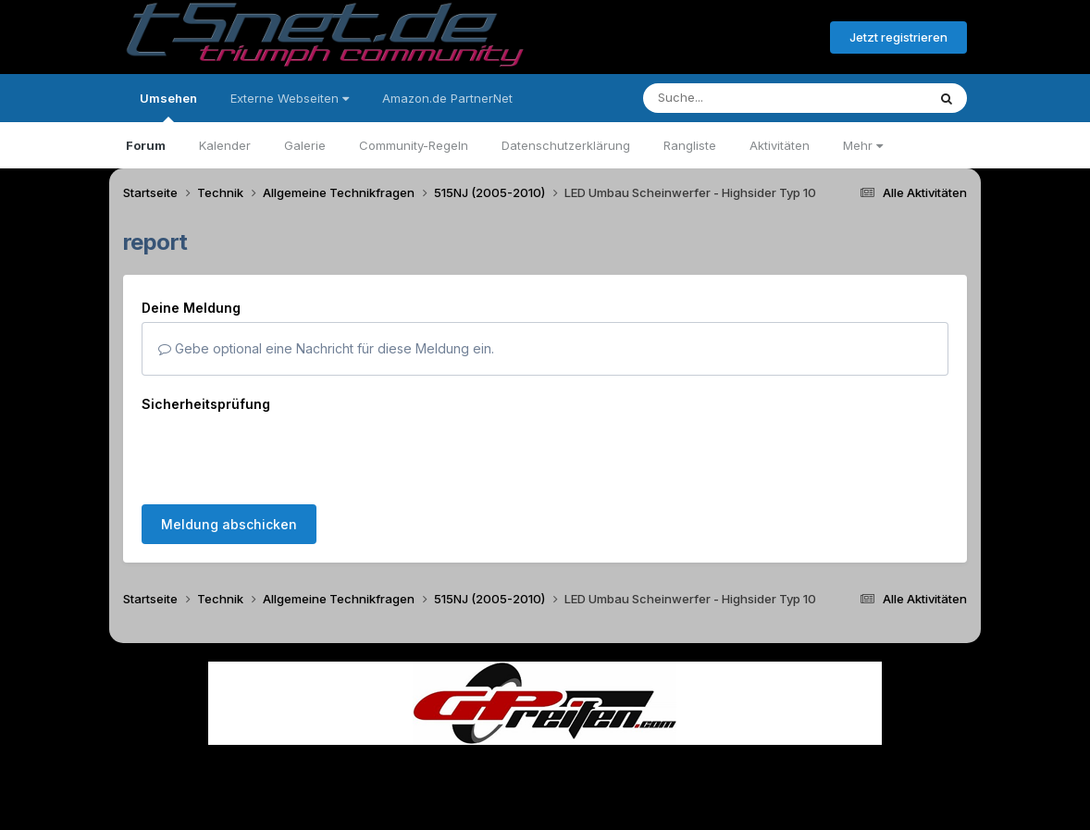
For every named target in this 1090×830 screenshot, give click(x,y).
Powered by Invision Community (545, 812)
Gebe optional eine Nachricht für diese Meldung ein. (326, 348)
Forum (146, 145)
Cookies (728, 773)
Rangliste (689, 145)
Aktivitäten (779, 145)
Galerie (305, 145)
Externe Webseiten (289, 98)
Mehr (863, 145)
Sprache (367, 773)
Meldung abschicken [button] (229, 524)
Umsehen (168, 106)
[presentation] (282, 454)
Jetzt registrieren (898, 37)
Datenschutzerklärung (566, 145)
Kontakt (663, 773)
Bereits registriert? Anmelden (715, 38)
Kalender (225, 145)
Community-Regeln (413, 145)
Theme (443, 773)
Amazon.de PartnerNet (447, 98)
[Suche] (747, 98)
